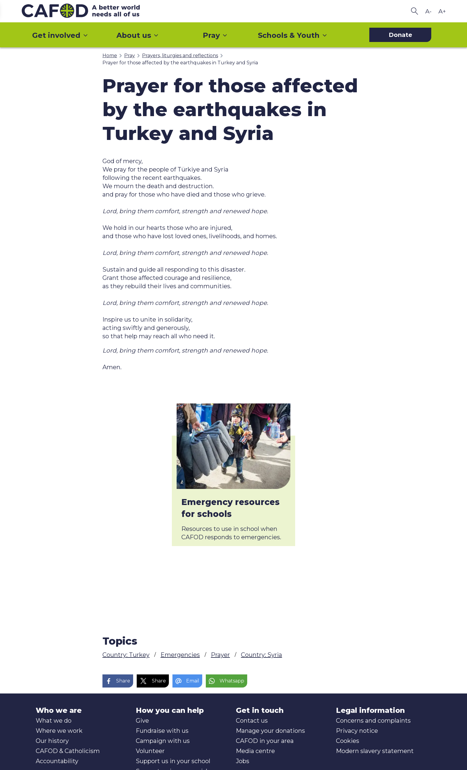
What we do (53, 720)
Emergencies (180, 654)
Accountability (57, 761)
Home (109, 55)
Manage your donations (270, 730)
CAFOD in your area (265, 740)
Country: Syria (261, 654)
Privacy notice (357, 730)
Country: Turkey (126, 654)
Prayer (220, 654)
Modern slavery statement (375, 751)
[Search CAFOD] (414, 11)
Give (142, 720)
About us (137, 35)
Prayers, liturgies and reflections (180, 55)
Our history (52, 740)
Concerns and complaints (373, 720)
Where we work (59, 730)
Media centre (255, 751)
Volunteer (150, 751)
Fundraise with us (162, 730)
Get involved (60, 35)
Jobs (242, 761)
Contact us (252, 720)
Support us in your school (173, 761)
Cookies (347, 740)
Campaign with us (163, 740)
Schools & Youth (292, 35)
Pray (215, 35)
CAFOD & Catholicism (68, 751)
